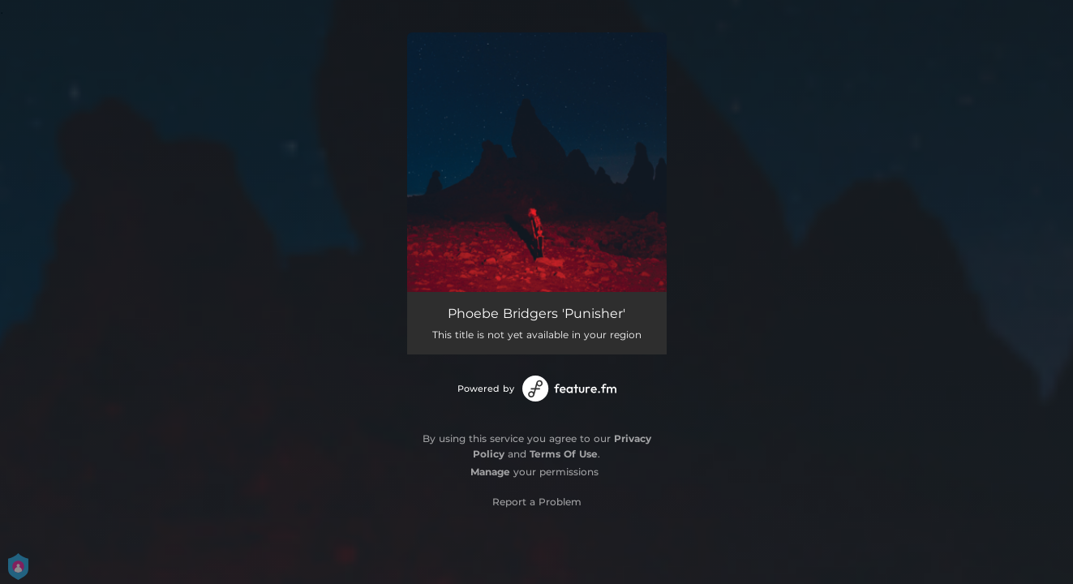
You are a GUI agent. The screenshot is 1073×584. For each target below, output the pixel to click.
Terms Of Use (564, 454)
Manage (490, 472)
